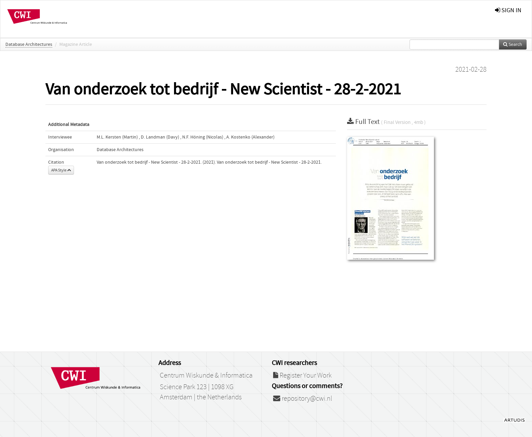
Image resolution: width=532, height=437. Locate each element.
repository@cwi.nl (302, 399)
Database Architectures (28, 44)
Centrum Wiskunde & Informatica (206, 375)
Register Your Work (302, 375)
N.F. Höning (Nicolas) (202, 137)
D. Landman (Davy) (160, 137)
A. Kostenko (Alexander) (250, 137)
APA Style (61, 170)
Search (512, 44)
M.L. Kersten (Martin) (117, 137)
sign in (508, 10)
